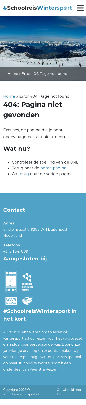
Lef (59, 394)
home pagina (53, 168)
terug (23, 174)
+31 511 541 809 (15, 251)
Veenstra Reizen (43, 369)
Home (13, 74)
